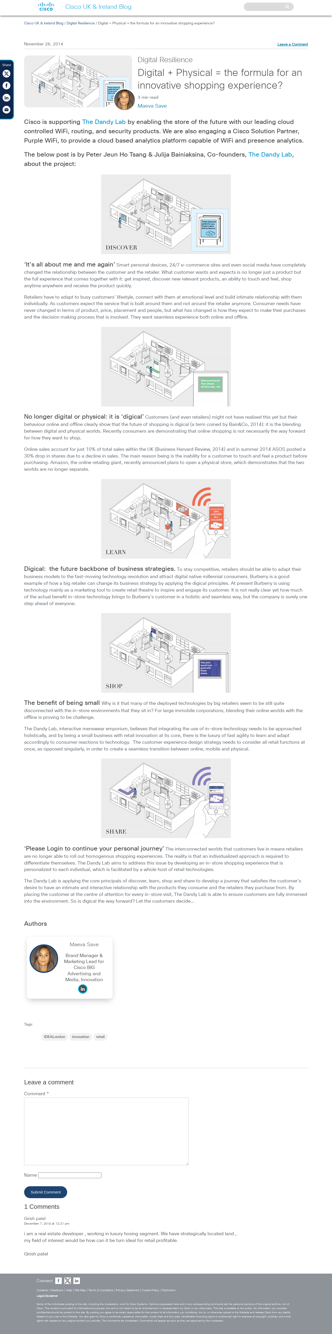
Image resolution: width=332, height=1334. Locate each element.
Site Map (80, 1290)
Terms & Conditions (100, 1290)
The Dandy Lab (104, 122)
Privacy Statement (127, 1290)
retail (100, 1037)
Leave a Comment (293, 44)
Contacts (42, 1290)
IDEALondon (54, 1037)
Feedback (57, 1290)
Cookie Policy (150, 1290)
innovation (80, 1037)
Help (69, 1290)
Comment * (36, 1094)
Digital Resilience (81, 23)
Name (31, 1175)
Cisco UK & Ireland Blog (43, 23)
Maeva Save (152, 106)
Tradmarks (169, 1290)
